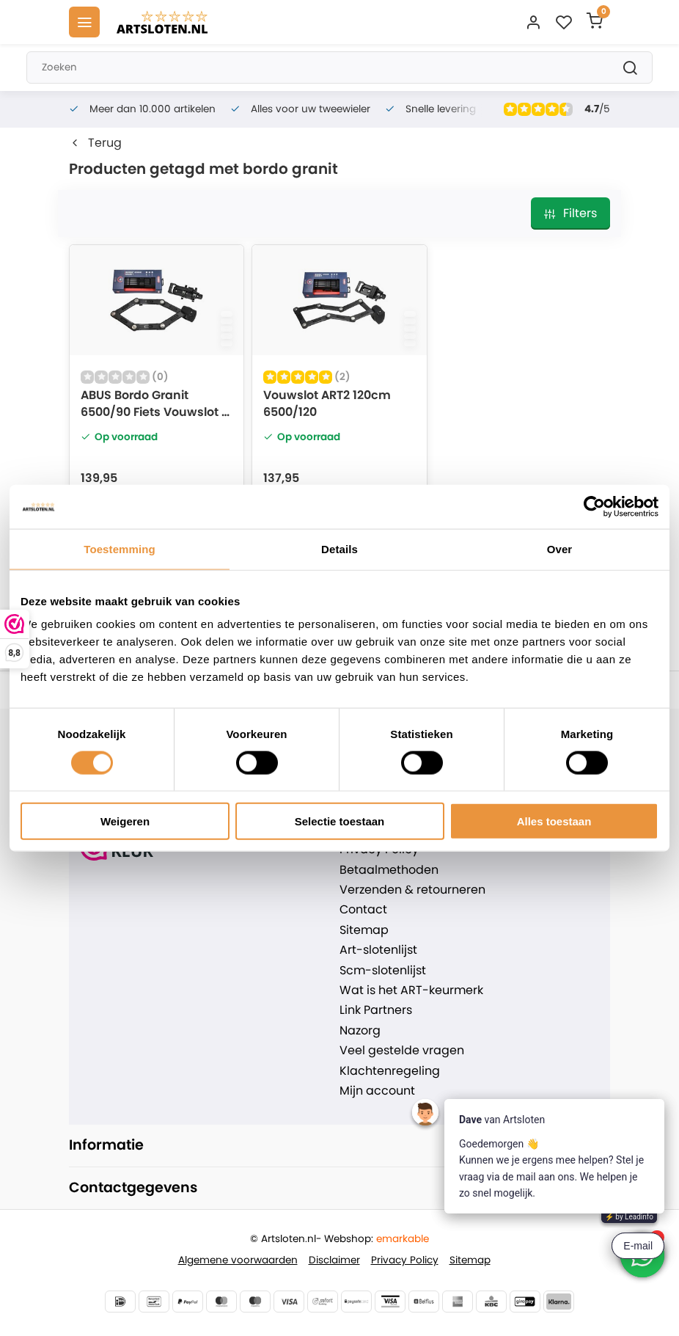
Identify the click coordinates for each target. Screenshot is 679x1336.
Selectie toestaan (340, 821)
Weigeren (125, 821)
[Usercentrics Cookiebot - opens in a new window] (594, 506)
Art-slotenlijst (378, 950)
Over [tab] (560, 548)
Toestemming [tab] (119, 548)
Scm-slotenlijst (383, 971)
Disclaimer (334, 1260)
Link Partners (376, 1010)
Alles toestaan (554, 821)
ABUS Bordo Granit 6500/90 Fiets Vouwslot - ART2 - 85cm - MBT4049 (154, 405)
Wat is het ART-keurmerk (411, 990)
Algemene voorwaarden (238, 1260)
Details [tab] (339, 548)
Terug (95, 143)
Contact (363, 910)
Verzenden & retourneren (412, 890)
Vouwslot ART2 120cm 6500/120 (327, 403)
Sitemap (364, 930)
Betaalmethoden (389, 870)
